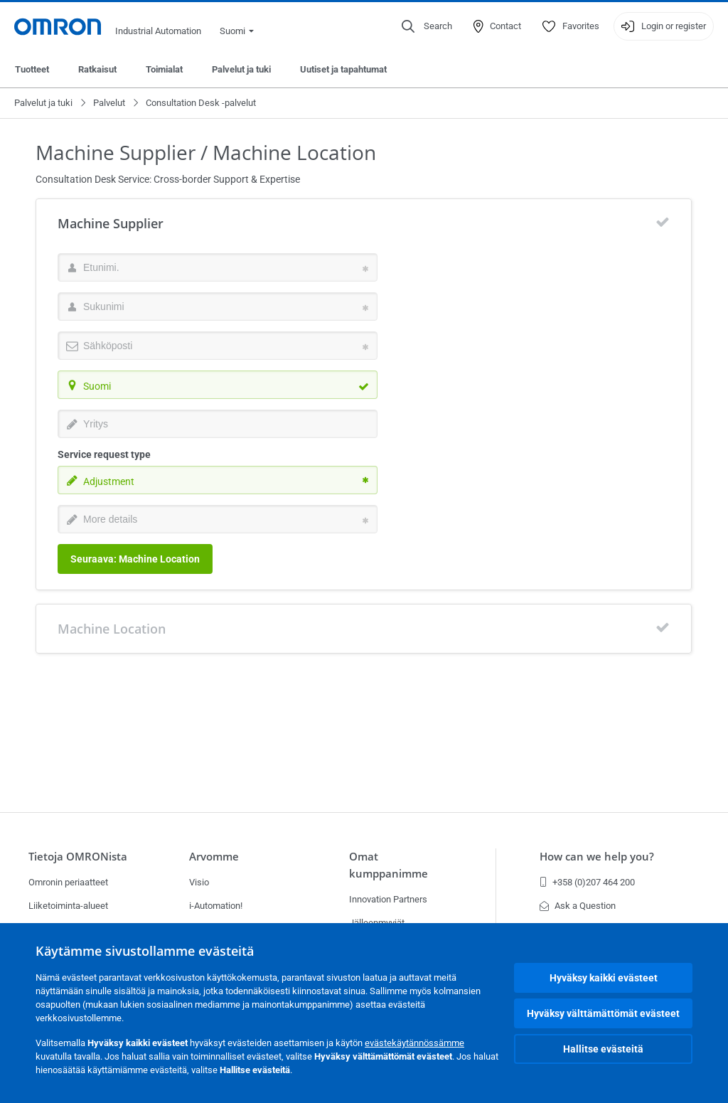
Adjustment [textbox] (108, 481)
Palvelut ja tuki (241, 69)
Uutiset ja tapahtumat (343, 69)
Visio (199, 882)
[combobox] (218, 385)
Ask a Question (578, 905)
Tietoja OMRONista (77, 856)
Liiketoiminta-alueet (68, 905)
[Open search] (427, 26)
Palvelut (109, 102)
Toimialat (164, 69)
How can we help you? (597, 856)
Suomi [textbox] (97, 386)
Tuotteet (32, 69)
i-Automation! (215, 905)
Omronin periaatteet (68, 882)
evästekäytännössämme (414, 1043)
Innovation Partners (388, 899)
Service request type (104, 454)
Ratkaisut (97, 69)
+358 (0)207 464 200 (587, 882)
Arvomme (214, 856)
